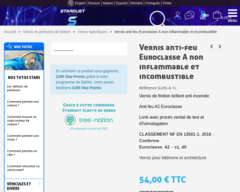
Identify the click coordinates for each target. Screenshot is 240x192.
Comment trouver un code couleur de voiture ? (22, 120)
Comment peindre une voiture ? (23, 103)
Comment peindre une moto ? (23, 137)
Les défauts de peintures (17, 88)
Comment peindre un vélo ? (22, 153)
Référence (148, 87)
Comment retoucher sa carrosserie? (23, 168)
